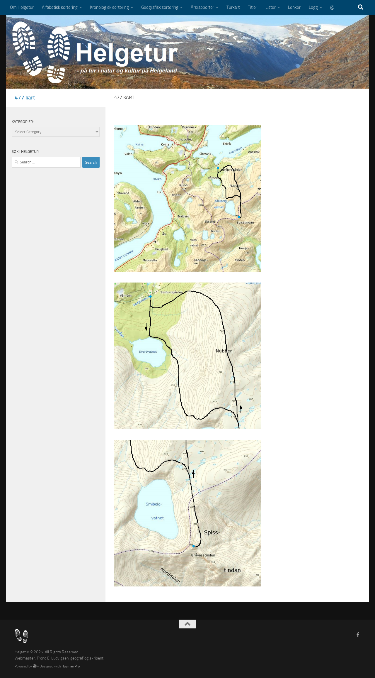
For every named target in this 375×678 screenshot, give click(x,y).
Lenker (294, 7)
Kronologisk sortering (109, 7)
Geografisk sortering (159, 7)
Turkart (233, 7)
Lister (270, 7)
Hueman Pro (71, 666)
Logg (313, 7)
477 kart (25, 97)
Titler (252, 7)
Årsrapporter (202, 7)
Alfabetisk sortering (60, 7)
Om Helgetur (22, 7)
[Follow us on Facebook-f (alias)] (358, 634)
